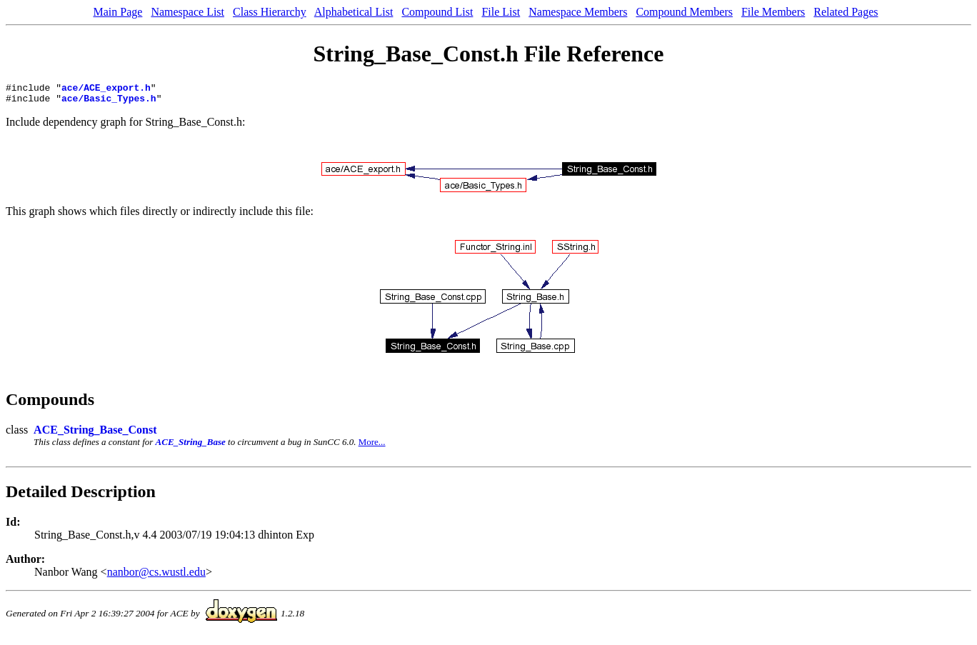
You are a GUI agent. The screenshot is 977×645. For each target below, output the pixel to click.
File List (500, 12)
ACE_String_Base (191, 446)
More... (372, 446)
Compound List (437, 12)
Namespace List (187, 12)
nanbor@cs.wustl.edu (156, 576)
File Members (773, 12)
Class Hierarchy (269, 12)
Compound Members (684, 12)
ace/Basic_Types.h (108, 102)
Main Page (118, 12)
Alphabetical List (354, 12)
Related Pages (845, 12)
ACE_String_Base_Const (95, 434)
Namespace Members (577, 12)
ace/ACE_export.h (106, 89)
